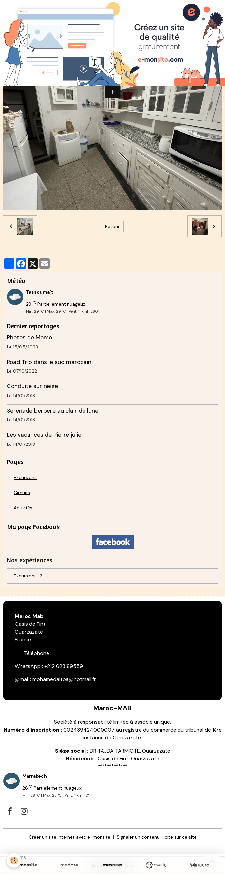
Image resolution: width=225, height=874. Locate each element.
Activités (23, 507)
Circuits (22, 492)
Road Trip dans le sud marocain (49, 361)
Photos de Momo (29, 337)
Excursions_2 (28, 576)
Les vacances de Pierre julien (45, 434)
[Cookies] (14, 860)
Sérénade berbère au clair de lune (52, 410)
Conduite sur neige (32, 386)
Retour (112, 226)
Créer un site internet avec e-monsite (69, 837)
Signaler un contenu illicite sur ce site (157, 837)
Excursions (25, 477)
